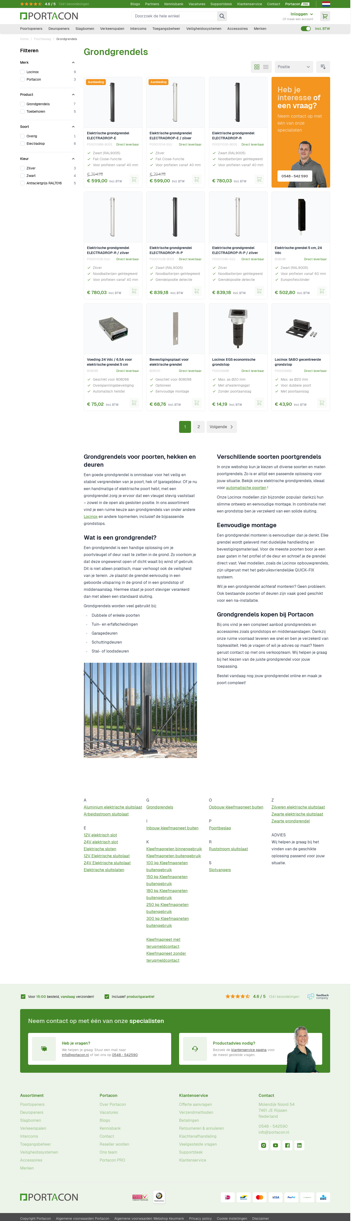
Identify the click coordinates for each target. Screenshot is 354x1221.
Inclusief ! (133, 996)
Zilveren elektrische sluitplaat (298, 807)
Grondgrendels (159, 807)
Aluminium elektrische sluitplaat (113, 807)
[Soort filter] (48, 125)
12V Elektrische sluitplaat (107, 856)
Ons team (108, 1152)
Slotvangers (220, 869)
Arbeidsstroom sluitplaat (106, 814)
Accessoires (237, 28)
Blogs (135, 4)
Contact (273, 4)
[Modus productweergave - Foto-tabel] (257, 67)
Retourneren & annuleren (201, 1128)
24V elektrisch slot (101, 842)
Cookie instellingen (232, 1218)
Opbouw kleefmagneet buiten (236, 807)
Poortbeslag (42, 39)
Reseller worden (114, 1144)
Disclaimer (260, 1218)
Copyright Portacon (35, 1218)
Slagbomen (85, 28)
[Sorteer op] (294, 67)
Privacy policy (200, 1218)
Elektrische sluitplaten (104, 869)
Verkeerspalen (112, 28)
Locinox (91, 516)
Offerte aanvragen (195, 1104)
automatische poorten (246, 487)
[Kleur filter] (48, 157)
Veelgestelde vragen (198, 1144)
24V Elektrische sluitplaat (107, 862)
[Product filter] (48, 93)
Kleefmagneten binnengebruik (174, 849)
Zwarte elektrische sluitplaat (297, 814)
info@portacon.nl (75, 1055)
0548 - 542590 (125, 1055)
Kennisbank (174, 4)
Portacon (109, 1095)
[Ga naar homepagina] (49, 16)
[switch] (306, 28)
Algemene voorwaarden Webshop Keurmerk (149, 1218)
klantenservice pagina (249, 1050)
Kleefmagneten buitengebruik (173, 856)
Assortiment (32, 1095)
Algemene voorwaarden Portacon (82, 1218)
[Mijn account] (298, 16)
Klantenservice (249, 4)
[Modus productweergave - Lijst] (266, 67)
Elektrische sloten (100, 849)
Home (24, 39)
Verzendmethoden (196, 1112)
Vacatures (197, 4)
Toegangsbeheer (166, 28)
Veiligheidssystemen (203, 28)
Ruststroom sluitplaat (228, 849)
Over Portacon (113, 1104)
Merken (260, 28)
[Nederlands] (326, 4)
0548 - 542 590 (295, 175)
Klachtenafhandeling (198, 1136)
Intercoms (138, 28)
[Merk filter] (48, 61)
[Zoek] (222, 16)
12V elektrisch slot (100, 835)
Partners (152, 4)
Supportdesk (221, 4)
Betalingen (189, 1120)
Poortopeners (31, 28)
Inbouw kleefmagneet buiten (172, 828)
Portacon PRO (112, 1160)
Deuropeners (59, 28)
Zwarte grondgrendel (291, 821)
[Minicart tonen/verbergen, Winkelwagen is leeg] (325, 16)
